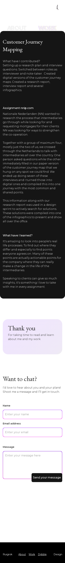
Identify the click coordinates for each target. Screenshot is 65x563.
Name (6, 405)
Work (32, 554)
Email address (12, 423)
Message (8, 447)
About (22, 554)
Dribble (42, 554)
